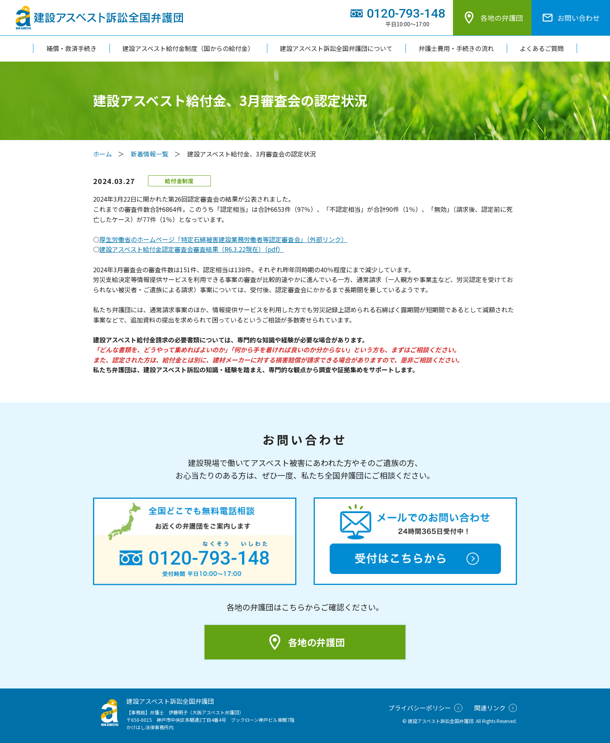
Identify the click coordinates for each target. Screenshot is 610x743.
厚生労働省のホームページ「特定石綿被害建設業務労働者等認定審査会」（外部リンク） (223, 239)
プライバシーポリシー (425, 707)
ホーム (102, 153)
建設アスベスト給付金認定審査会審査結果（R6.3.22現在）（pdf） (191, 249)
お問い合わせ (571, 18)
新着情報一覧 (149, 153)
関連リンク (495, 707)
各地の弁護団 (492, 17)
